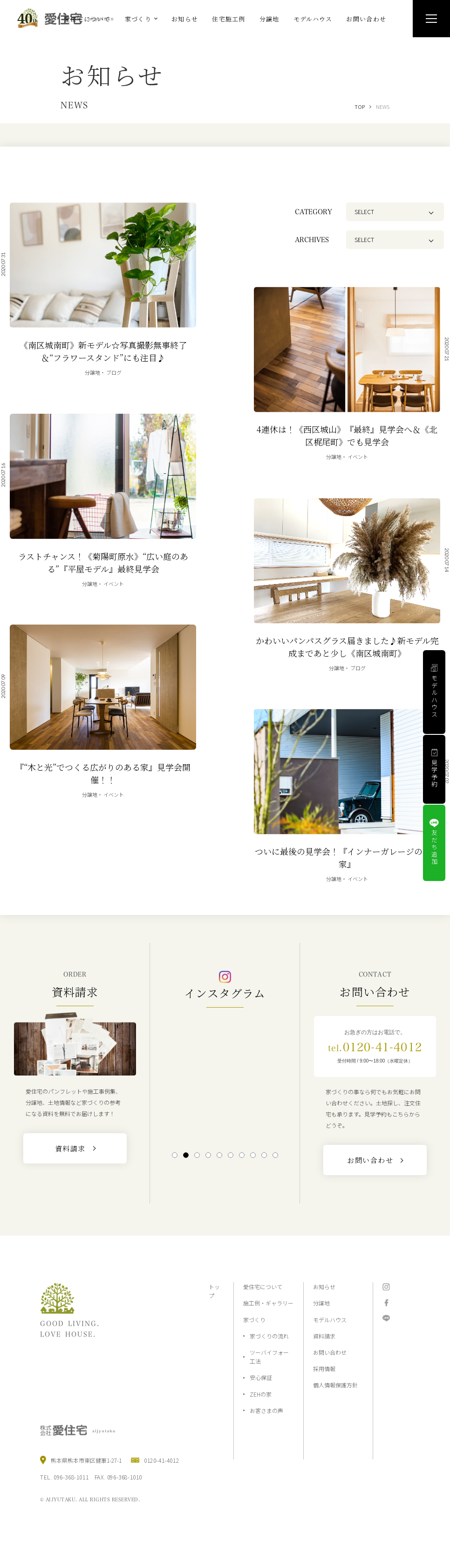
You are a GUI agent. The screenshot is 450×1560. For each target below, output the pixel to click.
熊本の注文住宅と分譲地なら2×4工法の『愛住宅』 (69, 18)
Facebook (386, 1302)
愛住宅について (262, 1287)
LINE (386, 1318)
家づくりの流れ (269, 1336)
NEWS (382, 106)
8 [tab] (252, 1155)
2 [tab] (185, 1155)
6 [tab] (230, 1155)
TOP (360, 106)
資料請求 (324, 1336)
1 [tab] (174, 1155)
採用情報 (324, 1368)
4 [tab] (208, 1155)
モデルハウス (330, 1320)
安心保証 (261, 1377)
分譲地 (321, 1303)
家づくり (254, 1320)
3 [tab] (196, 1155)
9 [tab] (264, 1155)
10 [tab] (275, 1155)
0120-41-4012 (375, 1047)
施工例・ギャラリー (268, 1303)
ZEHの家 (261, 1394)
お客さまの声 (266, 1410)
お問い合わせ (330, 1352)
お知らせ (324, 1287)
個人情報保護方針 (335, 1385)
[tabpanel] (225, 1078)
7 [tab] (241, 1155)
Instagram (386, 1287)
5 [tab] (219, 1155)
